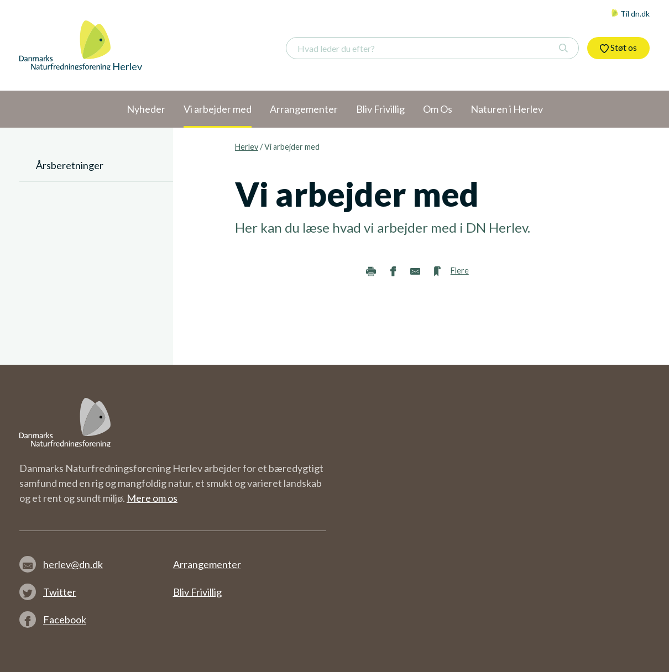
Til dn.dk (630, 13)
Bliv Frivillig (197, 592)
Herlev (246, 146)
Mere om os (152, 498)
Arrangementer (207, 564)
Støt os (618, 47)
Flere (460, 270)
